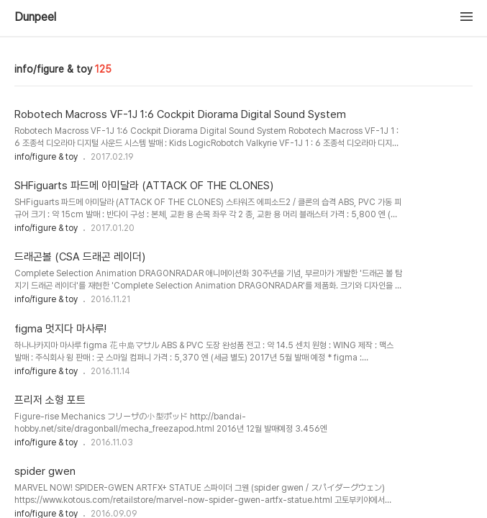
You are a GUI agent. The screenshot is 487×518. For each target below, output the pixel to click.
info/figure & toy (46, 157)
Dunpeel (35, 17)
